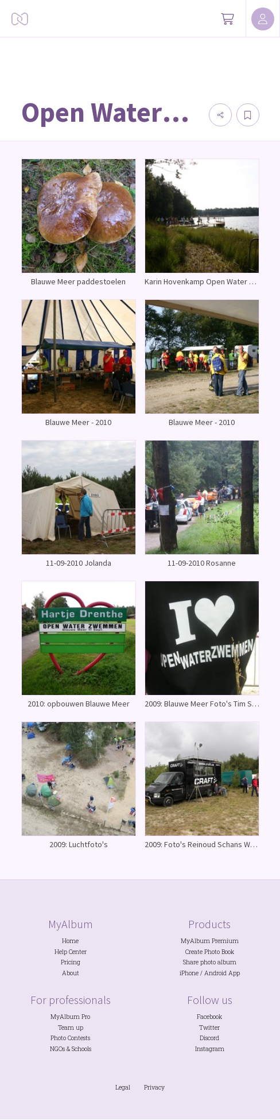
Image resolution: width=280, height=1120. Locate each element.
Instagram (209, 1049)
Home (70, 941)
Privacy (154, 1087)
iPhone (189, 973)
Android (215, 973)
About (70, 973)
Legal (122, 1087)
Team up (70, 1028)
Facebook (209, 1017)
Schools (81, 1049)
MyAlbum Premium (210, 941)
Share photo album (209, 962)
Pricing (70, 962)
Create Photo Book (209, 952)
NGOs (57, 1049)
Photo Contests (70, 1038)
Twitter (209, 1028)
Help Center (71, 952)
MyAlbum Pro (70, 1017)
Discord (209, 1038)
